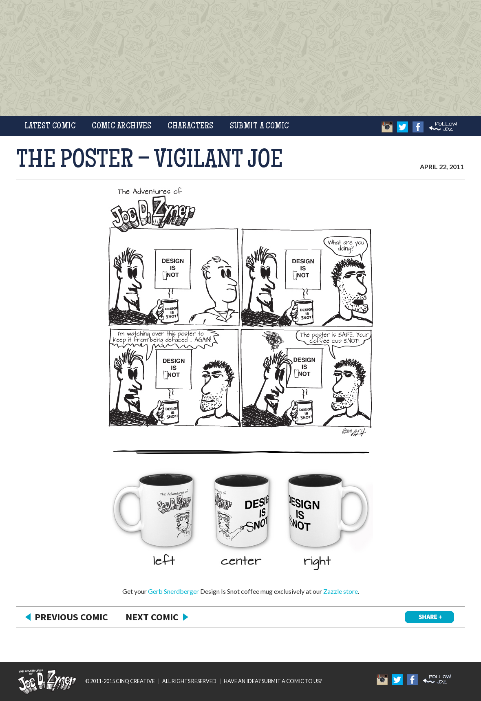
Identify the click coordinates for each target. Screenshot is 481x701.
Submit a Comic (259, 126)
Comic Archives (121, 126)
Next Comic (152, 617)
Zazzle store (340, 591)
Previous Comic (71, 617)
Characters (190, 126)
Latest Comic (49, 126)
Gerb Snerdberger (173, 591)
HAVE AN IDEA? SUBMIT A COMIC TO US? (273, 681)
